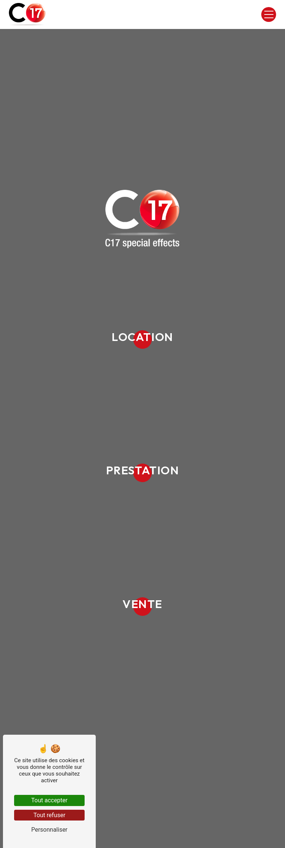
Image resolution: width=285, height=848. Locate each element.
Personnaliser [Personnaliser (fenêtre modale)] (49, 829)
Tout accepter (49, 800)
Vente (142, 604)
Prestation (142, 470)
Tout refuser (49, 815)
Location (142, 336)
